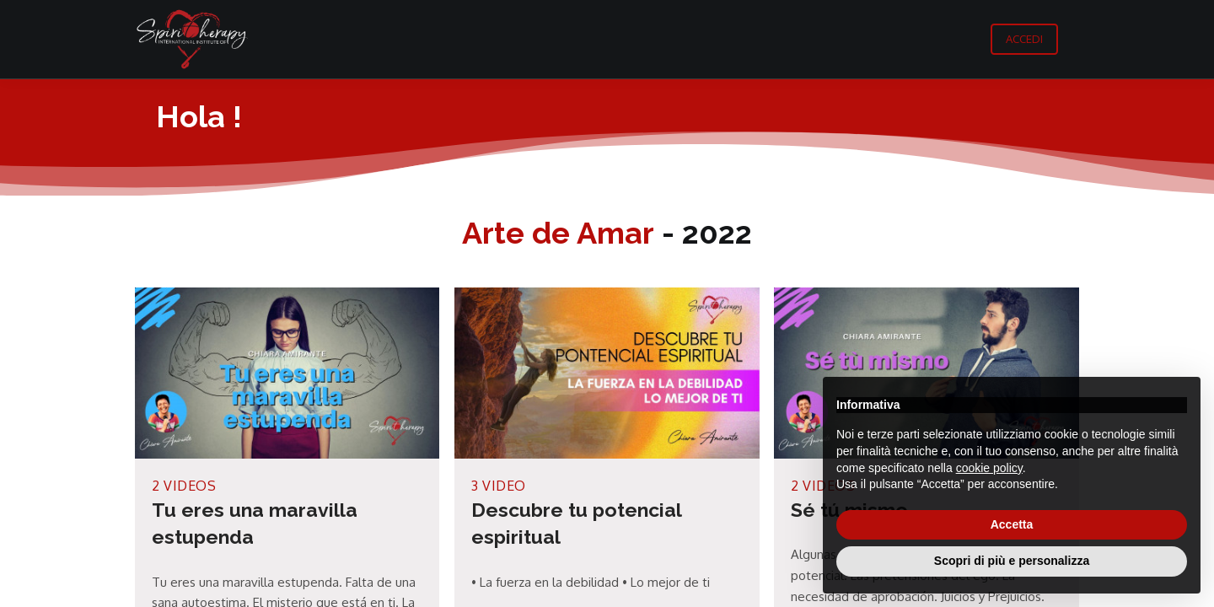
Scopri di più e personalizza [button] (1011, 560)
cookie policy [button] (989, 468)
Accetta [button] (1012, 524)
